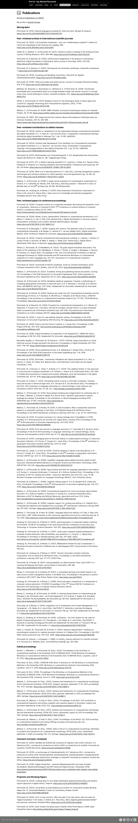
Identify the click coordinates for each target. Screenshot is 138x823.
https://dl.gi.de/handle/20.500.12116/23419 (34, 601)
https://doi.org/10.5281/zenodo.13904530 (65, 243)
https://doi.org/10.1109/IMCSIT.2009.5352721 (54, 465)
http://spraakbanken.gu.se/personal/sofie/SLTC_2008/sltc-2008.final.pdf (46, 499)
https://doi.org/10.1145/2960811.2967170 (33, 355)
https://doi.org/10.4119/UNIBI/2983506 (33, 793)
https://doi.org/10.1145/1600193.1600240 (38, 487)
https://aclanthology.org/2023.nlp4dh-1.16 (34, 260)
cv (51, 5)
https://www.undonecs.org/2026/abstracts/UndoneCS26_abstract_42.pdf (47, 212)
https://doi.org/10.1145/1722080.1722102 (33, 446)
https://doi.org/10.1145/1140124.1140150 (33, 589)
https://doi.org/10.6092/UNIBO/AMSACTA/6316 (70, 313)
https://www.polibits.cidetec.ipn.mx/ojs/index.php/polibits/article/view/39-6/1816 (66, 113)
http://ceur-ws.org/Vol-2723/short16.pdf (44, 301)
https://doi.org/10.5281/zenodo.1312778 (55, 668)
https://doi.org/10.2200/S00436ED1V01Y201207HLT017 (39, 33)
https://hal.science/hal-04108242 (77, 267)
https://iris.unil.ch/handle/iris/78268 (56, 748)
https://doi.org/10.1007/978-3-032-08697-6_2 (35, 224)
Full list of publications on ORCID (30, 18)
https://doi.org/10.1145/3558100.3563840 (79, 277)
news (56, 5)
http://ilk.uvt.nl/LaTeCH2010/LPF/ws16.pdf (78, 434)
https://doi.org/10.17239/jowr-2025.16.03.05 (72, 54)
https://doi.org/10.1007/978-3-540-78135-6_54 (56, 508)
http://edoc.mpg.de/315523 (70, 577)
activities (39, 5)
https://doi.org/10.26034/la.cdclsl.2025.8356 (35, 47)
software (94, 5)
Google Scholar (34, 22)
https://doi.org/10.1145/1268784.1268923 (78, 527)
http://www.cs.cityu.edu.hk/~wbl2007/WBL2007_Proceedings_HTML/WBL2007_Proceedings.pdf (55, 539)
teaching (103, 5)
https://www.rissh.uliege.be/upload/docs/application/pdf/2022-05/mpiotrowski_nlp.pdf (52, 122)
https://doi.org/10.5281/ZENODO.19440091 (74, 234)
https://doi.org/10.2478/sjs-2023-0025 (33, 64)
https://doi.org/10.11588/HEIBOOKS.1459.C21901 (36, 151)
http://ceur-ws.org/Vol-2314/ (67, 677)
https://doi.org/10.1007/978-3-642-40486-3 (47, 696)
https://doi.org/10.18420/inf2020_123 (32, 289)
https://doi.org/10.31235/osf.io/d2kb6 (66, 802)
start (31, 5)
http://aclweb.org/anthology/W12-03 (66, 706)
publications (65, 5)
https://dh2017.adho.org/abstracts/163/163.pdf (49, 346)
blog (46, 5)
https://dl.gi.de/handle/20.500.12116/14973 (34, 568)
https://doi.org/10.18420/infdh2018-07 (79, 336)
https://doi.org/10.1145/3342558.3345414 (81, 320)
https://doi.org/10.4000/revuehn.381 (33, 71)
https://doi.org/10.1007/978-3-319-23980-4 (51, 687)
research (75, 5)
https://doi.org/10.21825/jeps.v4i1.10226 (42, 84)
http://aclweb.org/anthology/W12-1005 (69, 389)
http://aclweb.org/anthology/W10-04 (32, 724)
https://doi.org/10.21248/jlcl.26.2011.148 (33, 106)
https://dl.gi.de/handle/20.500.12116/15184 (37, 613)
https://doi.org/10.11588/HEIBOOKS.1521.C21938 (36, 139)
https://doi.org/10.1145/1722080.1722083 (63, 456)
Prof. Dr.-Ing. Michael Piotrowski (42, 2)
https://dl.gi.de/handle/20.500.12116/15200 (68, 625)
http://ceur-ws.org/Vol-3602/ (37, 658)
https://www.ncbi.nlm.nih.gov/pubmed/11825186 (74, 635)
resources (85, 5)
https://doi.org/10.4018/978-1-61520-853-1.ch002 (43, 177)
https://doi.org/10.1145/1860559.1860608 (33, 425)
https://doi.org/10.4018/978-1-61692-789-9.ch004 (50, 167)
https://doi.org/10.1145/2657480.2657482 (58, 377)
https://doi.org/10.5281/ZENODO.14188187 (70, 783)
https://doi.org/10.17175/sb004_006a (51, 78)
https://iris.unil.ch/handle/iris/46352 (37, 760)
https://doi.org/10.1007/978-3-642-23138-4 (47, 715)
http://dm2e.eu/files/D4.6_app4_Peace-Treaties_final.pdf (55, 809)
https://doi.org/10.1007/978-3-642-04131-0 (77, 734)
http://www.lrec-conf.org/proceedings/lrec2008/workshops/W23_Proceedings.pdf (59, 518)
